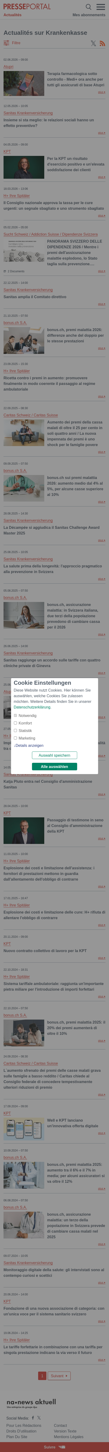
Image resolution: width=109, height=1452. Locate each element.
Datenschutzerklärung (32, 707)
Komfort (25, 723)
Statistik (25, 731)
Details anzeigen (29, 746)
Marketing (27, 738)
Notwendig (27, 716)
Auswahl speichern (54, 755)
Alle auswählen (54, 767)
